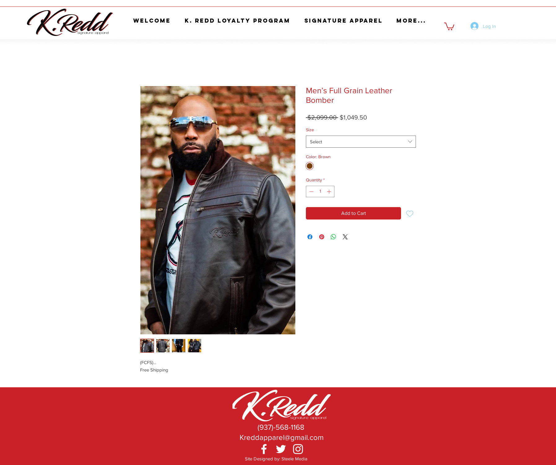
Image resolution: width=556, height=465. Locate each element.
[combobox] (361, 142)
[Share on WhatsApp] (333, 237)
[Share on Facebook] (310, 237)
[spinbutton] (320, 191)
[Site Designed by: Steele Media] (276, 459)
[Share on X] (345, 237)
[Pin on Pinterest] (321, 237)
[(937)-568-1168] (281, 427)
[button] (449, 26)
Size (310, 129)
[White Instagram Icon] (298, 449)
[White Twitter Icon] (281, 449)
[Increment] (329, 191)
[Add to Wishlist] (410, 213)
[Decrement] (311, 191)
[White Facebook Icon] (264, 449)
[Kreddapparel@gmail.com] (281, 437)
